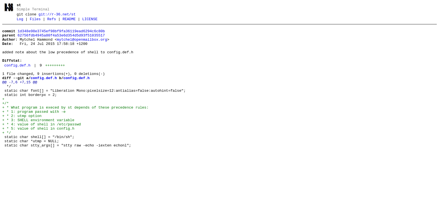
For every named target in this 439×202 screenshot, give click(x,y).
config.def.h (17, 75)
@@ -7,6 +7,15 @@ (19, 94)
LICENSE (90, 21)
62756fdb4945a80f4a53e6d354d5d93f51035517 (61, 39)
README (69, 21)
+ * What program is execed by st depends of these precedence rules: (75, 125)
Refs (51, 21)
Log (20, 21)
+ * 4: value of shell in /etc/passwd (41, 145)
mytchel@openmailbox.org (82, 44)
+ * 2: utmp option (21, 135)
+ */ (6, 155)
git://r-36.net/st (57, 16)
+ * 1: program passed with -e (34, 130)
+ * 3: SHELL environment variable (38, 140)
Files (35, 21)
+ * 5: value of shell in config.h (38, 150)
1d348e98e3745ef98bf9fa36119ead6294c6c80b (61, 34)
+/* (5, 120)
